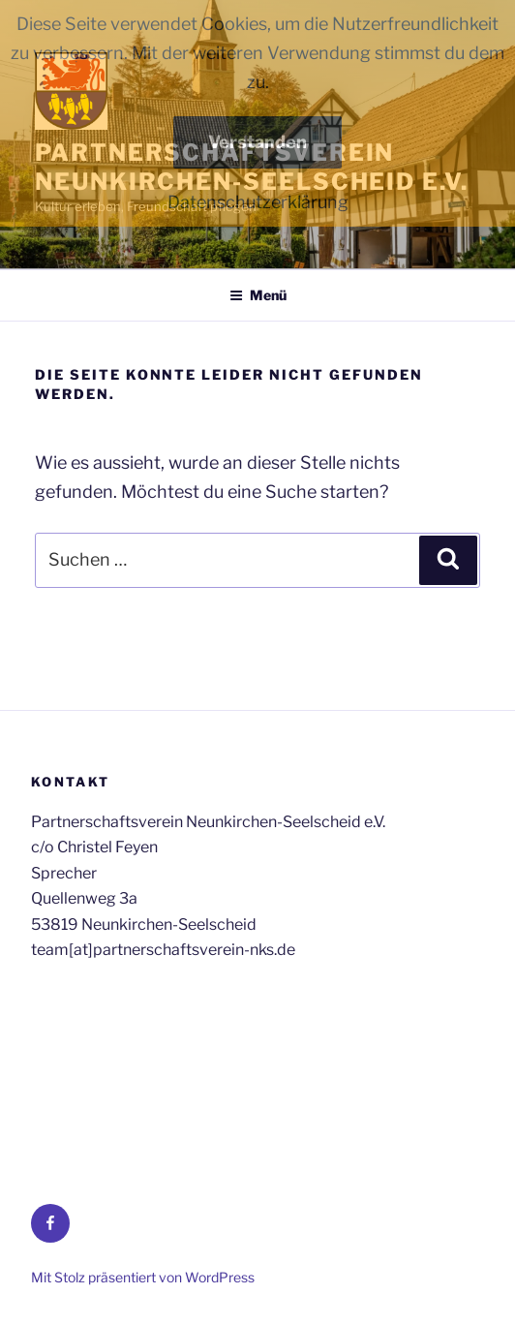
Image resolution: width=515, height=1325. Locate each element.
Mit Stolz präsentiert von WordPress (143, 1277)
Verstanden (257, 142)
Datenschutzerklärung (257, 202)
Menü (258, 295)
